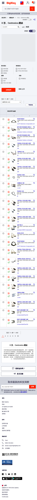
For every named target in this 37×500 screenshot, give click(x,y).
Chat (5, 440)
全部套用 (8, 90)
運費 (3, 428)
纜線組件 (11, 17)
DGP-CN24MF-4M (22, 319)
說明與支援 (5, 423)
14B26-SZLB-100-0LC (24, 259)
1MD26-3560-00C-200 (24, 276)
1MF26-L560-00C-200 (24, 284)
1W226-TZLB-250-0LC (24, 249)
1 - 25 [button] (6, 99)
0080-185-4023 (7, 443)
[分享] (34, 20)
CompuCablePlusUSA (22, 315)
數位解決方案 (5, 411)
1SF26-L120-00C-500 (24, 200)
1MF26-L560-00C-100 (24, 268)
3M (18, 148)
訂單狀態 (4, 426)
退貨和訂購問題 (6, 430)
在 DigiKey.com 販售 (7, 406)
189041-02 (20, 151)
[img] (11, 3)
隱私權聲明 (24, 392)
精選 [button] (6, 102)
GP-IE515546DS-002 (23, 135)
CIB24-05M (20, 292)
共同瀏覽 (6, 448)
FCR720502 (20, 241)
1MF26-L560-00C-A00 (24, 302)
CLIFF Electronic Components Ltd (26, 124)
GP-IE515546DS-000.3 (24, 127)
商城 (3, 404)
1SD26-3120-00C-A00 (24, 208)
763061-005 (21, 175)
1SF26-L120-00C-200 (24, 166)
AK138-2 (20, 225)
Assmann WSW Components (24, 230)
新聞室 (4, 413)
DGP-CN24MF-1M (22, 310)
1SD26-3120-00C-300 (24, 158)
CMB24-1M (20, 183)
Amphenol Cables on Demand (24, 132)
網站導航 (4, 409)
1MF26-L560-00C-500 (24, 217)
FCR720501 (20, 119)
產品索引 (4, 17)
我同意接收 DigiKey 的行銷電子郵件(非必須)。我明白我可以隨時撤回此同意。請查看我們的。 (19, 391)
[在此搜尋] (9, 27)
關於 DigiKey (5, 402)
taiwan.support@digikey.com (11, 446)
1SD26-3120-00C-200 (24, 143)
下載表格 (30, 105)
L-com (18, 188)
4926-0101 (20, 233)
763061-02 (20, 191)
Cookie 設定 (5, 496)
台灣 (4, 485)
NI (17, 155)
